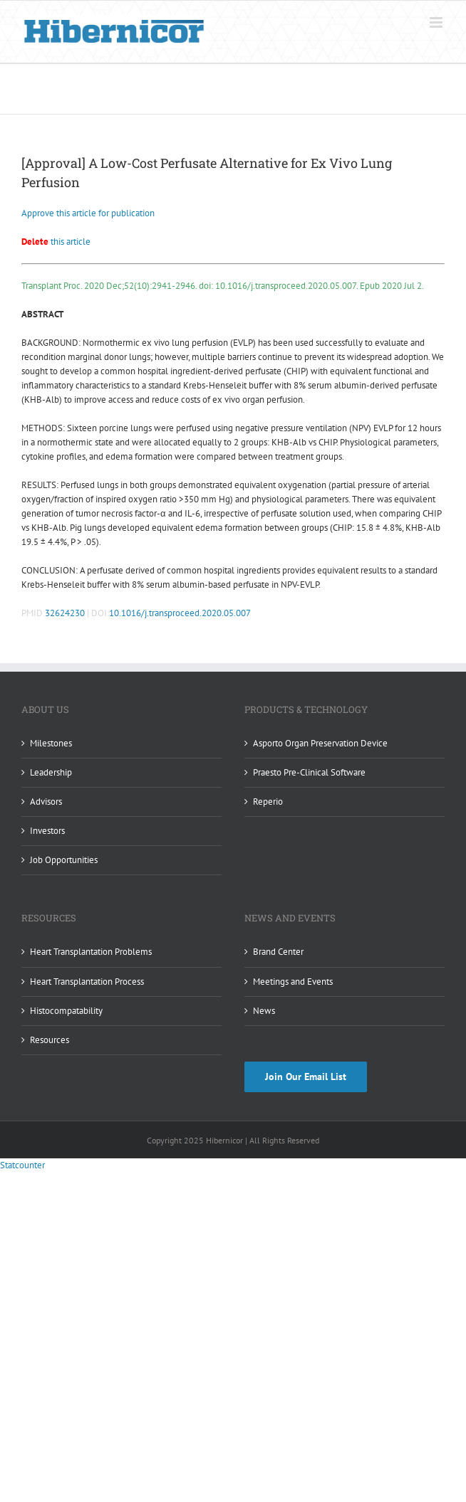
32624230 (65, 613)
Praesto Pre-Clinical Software (309, 772)
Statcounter (22, 1165)
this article (55, 242)
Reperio (268, 801)
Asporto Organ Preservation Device (320, 743)
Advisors (46, 801)
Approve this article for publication (88, 213)
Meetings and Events (293, 981)
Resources (49, 1040)
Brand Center (278, 952)
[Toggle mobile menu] (437, 22)
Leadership (51, 772)
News (264, 1011)
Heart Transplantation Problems (91, 952)
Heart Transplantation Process (87, 981)
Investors (47, 831)
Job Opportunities (64, 860)
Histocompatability (66, 1011)
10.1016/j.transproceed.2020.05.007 (180, 613)
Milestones (51, 743)
